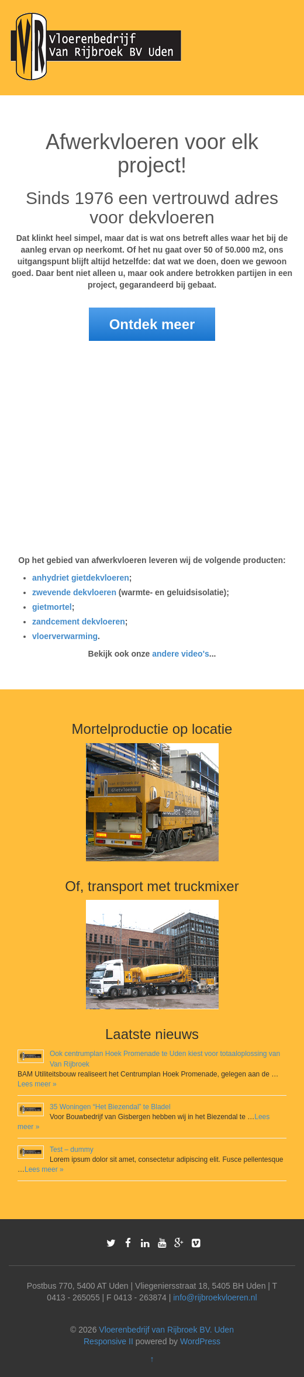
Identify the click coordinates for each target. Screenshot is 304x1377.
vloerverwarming (65, 636)
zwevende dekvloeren (74, 592)
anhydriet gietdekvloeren (80, 577)
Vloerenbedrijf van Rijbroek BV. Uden (166, 1329)
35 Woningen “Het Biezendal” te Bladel (110, 1107)
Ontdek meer (152, 324)
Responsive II (108, 1341)
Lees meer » (37, 1084)
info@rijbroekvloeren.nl (215, 1297)
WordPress (200, 1341)
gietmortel (52, 607)
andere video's (180, 653)
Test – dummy (72, 1149)
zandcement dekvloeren (78, 621)
